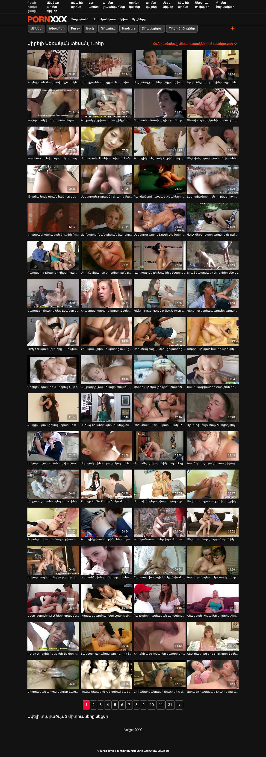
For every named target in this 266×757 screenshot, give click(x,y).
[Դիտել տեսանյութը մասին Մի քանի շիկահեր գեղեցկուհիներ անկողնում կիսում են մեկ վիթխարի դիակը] (53, 483)
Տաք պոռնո (80, 19)
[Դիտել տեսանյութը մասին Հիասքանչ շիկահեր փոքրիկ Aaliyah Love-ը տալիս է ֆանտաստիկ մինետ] (213, 598)
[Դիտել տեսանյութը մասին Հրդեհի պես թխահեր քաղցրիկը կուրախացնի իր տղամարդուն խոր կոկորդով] (160, 636)
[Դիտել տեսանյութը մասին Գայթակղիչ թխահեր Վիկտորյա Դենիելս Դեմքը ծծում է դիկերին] (53, 255)
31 (170, 705)
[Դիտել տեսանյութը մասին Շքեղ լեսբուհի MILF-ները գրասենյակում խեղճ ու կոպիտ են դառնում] (53, 598)
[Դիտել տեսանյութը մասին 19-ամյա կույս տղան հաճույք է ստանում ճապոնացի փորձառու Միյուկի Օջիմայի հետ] (53, 179)
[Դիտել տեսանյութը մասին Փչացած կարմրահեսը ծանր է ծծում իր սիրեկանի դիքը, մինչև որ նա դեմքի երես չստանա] (107, 598)
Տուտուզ (108, 28)
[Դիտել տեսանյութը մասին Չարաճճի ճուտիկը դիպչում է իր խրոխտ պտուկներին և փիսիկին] (160, 102)
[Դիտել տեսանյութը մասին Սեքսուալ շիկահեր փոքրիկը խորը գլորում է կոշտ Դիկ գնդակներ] (160, 64)
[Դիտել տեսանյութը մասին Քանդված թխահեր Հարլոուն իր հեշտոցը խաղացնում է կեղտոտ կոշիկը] (213, 369)
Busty (90, 28)
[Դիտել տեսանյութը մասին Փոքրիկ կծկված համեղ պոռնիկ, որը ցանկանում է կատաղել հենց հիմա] (213, 331)
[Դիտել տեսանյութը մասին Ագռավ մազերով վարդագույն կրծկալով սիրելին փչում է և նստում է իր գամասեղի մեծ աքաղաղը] (160, 483)
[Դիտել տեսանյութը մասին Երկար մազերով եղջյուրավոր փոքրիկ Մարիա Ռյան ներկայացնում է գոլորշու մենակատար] (53, 560)
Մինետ (37, 28)
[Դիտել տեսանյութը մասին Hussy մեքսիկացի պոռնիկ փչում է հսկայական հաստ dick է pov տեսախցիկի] (213, 217)
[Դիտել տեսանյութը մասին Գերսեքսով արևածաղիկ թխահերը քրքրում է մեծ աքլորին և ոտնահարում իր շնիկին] (53, 521)
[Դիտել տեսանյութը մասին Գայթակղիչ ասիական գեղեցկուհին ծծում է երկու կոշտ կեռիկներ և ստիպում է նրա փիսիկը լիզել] (160, 598)
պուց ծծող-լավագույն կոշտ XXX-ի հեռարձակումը (47, 19)
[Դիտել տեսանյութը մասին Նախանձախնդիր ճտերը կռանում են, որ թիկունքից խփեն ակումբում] (107, 560)
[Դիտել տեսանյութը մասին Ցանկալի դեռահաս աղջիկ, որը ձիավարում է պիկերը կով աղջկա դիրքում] (107, 636)
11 (161, 705)
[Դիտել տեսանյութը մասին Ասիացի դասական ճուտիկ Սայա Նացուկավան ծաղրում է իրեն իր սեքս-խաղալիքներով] (213, 674)
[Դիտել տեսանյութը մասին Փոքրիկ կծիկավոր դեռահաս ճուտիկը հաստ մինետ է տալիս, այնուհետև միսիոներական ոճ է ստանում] (160, 369)
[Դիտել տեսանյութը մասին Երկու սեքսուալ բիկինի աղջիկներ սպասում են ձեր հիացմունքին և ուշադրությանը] (213, 64)
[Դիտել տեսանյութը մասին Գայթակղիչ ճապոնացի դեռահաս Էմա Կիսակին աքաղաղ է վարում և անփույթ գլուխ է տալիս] (107, 369)
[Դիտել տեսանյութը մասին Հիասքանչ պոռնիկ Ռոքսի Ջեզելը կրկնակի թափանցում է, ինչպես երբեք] (107, 293)
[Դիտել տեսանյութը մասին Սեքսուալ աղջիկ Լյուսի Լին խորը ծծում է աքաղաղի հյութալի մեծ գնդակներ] (160, 217)
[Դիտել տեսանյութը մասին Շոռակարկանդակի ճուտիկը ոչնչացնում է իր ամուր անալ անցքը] (160, 674)
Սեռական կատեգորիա (110, 19)
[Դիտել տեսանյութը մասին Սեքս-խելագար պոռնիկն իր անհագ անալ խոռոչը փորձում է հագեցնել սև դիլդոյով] (213, 141)
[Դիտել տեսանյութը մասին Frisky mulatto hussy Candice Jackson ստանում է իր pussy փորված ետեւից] (160, 293)
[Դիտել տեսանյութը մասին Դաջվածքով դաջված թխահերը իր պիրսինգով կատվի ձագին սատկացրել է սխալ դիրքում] (160, 179)
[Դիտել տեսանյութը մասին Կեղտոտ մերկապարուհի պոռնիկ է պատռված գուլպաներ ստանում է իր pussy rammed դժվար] (213, 293)
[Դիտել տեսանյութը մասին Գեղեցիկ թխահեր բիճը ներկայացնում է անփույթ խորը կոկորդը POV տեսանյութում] (107, 521)
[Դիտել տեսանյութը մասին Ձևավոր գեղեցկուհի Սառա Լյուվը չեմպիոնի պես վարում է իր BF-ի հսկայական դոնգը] (213, 102)
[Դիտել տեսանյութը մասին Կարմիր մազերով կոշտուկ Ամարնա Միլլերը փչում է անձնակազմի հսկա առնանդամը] (213, 560)
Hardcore (128, 28)
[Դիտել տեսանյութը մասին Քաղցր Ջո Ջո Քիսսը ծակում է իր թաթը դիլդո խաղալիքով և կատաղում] (107, 483)
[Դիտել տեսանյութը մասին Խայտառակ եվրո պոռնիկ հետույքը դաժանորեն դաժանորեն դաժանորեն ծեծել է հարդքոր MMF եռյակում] (53, 141)
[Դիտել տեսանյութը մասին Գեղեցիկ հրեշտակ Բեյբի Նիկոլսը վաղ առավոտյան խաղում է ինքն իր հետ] (160, 141)
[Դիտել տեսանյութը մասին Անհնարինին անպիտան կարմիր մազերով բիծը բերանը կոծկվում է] (107, 217)
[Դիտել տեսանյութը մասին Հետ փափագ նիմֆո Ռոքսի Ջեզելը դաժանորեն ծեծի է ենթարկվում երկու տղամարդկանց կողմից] (213, 636)
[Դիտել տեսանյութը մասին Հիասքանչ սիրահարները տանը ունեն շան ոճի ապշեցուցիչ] (107, 331)
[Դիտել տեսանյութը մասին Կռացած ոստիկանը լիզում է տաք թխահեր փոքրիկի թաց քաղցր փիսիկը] (160, 521)
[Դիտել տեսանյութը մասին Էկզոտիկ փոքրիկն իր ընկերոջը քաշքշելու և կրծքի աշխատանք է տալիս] (213, 179)
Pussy (75, 28)
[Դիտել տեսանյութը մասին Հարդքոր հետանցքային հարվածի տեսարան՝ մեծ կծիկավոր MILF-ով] (107, 64)
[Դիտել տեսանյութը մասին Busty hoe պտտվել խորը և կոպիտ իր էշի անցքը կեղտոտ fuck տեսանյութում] (53, 331)
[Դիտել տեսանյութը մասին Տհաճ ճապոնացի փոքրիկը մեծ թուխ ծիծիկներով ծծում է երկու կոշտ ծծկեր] (213, 255)
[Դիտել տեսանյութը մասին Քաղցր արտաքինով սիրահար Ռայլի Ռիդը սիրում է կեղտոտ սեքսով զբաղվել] (53, 407)
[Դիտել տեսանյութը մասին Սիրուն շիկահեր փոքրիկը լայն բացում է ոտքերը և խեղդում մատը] (107, 255)
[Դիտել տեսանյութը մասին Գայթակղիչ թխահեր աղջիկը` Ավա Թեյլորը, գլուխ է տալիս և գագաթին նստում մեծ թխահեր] (107, 102)
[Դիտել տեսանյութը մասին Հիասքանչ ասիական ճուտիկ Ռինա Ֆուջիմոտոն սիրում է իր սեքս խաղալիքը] (53, 217)
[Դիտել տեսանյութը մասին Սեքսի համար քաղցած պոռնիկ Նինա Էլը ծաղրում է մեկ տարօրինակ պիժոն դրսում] (213, 521)
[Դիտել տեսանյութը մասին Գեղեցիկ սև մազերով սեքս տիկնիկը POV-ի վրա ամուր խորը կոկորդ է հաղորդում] (53, 64)
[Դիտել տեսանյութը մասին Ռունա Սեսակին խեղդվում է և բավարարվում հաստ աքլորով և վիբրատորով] (107, 674)
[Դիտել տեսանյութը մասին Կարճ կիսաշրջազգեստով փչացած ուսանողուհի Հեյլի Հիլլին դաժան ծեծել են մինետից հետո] (213, 445)
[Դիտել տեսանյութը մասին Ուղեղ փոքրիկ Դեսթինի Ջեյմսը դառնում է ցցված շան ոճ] (53, 636)
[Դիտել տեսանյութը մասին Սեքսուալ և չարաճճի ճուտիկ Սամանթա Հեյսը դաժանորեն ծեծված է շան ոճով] (107, 179)
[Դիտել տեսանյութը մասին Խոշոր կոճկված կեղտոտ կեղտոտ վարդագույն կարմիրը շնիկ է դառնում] (53, 102)
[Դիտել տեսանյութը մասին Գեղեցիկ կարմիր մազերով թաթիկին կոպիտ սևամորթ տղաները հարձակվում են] (53, 369)
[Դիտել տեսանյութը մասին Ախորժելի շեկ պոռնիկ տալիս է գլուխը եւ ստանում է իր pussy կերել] (160, 445)
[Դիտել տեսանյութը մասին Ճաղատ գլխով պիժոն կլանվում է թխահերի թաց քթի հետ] (160, 560)
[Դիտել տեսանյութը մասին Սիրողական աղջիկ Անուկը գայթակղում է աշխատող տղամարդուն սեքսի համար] (53, 674)
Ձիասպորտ (152, 28)
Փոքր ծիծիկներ (182, 28)
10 (152, 705)
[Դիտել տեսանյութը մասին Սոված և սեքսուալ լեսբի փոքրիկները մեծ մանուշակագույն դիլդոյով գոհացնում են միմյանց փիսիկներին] (213, 483)
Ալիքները (139, 19)
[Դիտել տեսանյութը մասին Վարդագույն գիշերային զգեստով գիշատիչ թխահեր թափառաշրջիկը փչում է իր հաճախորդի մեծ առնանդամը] (160, 255)
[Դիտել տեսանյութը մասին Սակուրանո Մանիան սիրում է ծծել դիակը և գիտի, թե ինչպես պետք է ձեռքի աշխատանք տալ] (107, 141)
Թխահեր (57, 28)
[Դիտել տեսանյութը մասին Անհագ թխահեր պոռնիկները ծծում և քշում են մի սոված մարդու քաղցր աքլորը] (107, 407)
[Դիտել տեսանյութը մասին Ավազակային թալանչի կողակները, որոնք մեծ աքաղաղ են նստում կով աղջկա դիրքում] (107, 445)
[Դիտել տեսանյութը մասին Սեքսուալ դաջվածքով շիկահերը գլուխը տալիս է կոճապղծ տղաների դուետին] (160, 331)
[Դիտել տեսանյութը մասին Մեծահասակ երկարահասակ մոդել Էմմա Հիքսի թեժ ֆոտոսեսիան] (160, 407)
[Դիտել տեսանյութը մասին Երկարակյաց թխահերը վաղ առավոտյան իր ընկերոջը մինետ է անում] (53, 445)
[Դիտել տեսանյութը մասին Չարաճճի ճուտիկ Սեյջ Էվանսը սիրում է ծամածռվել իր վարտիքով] (53, 293)
